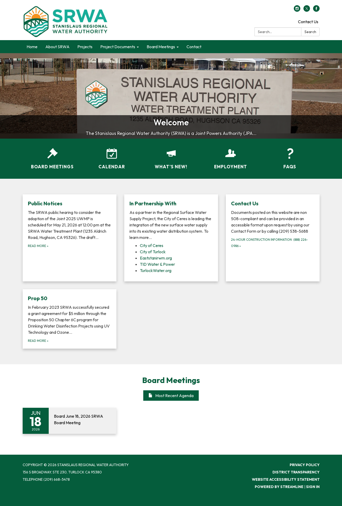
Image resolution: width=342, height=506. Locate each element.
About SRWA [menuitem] (57, 46)
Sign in (313, 486)
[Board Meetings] (52, 155)
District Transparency (296, 472)
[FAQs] (289, 155)
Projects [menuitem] (84, 46)
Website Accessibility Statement (286, 479)
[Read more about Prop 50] (69, 319)
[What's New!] (171, 155)
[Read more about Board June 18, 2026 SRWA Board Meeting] (69, 421)
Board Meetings (171, 380)
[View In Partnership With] (171, 220)
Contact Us (308, 21)
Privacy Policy (305, 464)
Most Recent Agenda (171, 395)
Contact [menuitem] (193, 46)
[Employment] (230, 155)
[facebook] (316, 10)
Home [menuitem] (32, 46)
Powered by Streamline (279, 486)
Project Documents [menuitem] (117, 46)
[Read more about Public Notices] (69, 237)
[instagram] (297, 10)
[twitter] (306, 10)
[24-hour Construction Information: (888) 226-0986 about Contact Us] (273, 237)
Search (310, 31)
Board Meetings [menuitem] (161, 46)
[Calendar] (111, 155)
